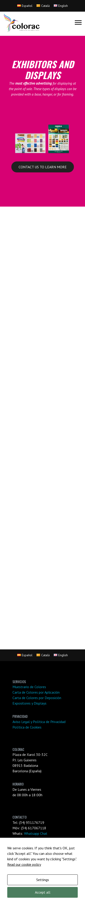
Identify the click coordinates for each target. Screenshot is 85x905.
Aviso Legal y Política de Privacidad (39, 721)
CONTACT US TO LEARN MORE (43, 167)
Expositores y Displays (29, 703)
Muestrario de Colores (29, 687)
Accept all (42, 892)
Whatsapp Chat (35, 833)
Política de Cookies (26, 727)
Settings (42, 879)
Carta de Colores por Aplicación (36, 692)
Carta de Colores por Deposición (36, 697)
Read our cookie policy (24, 864)
